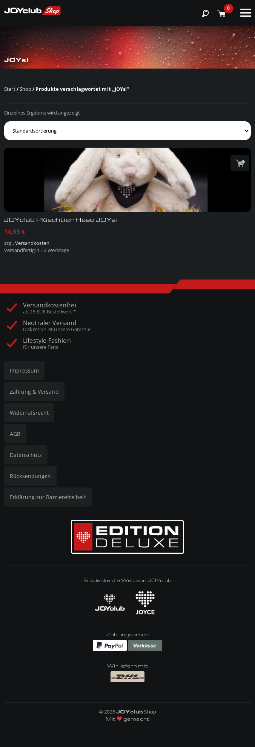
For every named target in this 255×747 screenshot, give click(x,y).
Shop (25, 89)
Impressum (24, 370)
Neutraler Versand (56, 326)
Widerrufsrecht (29, 412)
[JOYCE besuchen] (145, 603)
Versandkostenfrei (49, 308)
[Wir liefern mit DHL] (127, 676)
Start (9, 89)
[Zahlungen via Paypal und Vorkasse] (127, 645)
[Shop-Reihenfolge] (127, 130)
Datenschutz (26, 454)
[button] (239, 163)
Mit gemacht (127, 719)
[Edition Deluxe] (127, 537)
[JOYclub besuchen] (110, 602)
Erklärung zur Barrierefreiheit (48, 497)
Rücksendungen (30, 476)
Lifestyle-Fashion (47, 344)
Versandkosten (32, 243)
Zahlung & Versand (34, 391)
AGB (15, 433)
